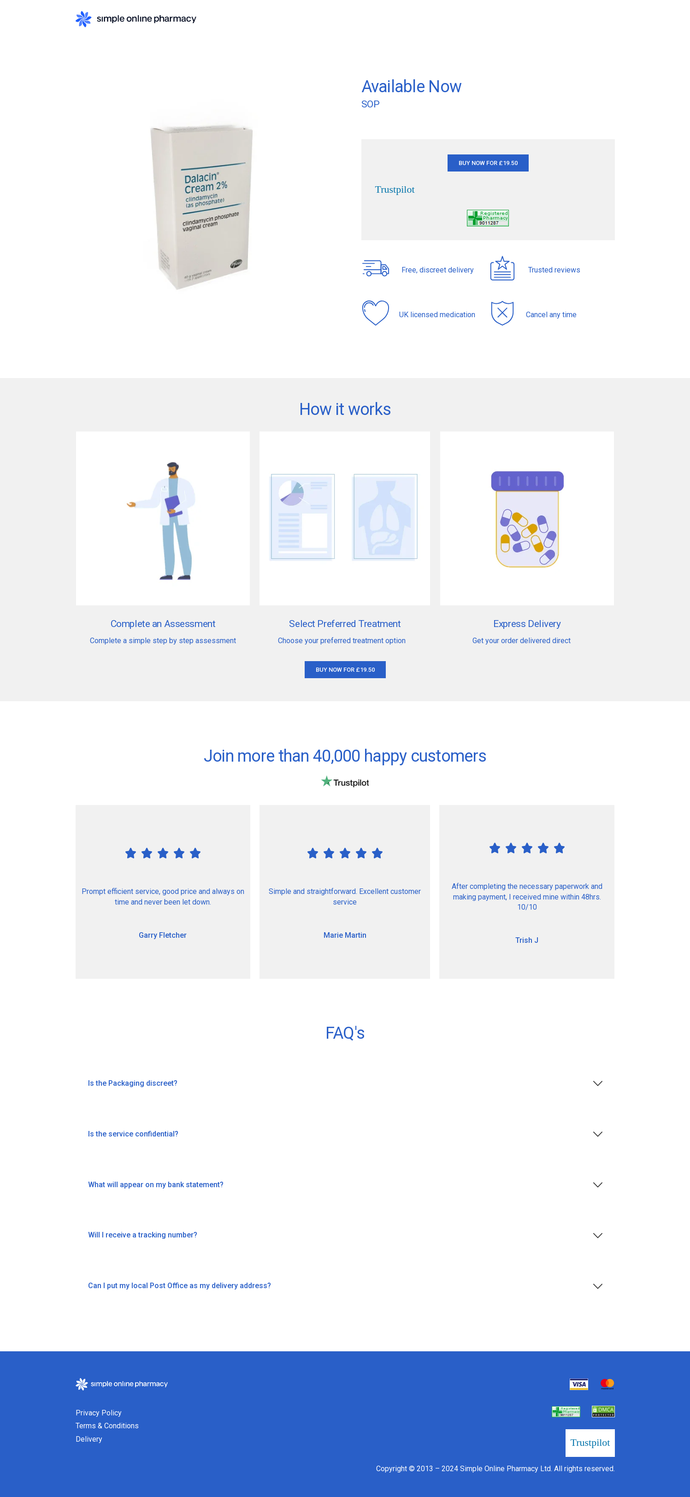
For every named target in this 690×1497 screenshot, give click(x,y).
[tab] (345, 1084)
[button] (488, 163)
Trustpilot (395, 189)
